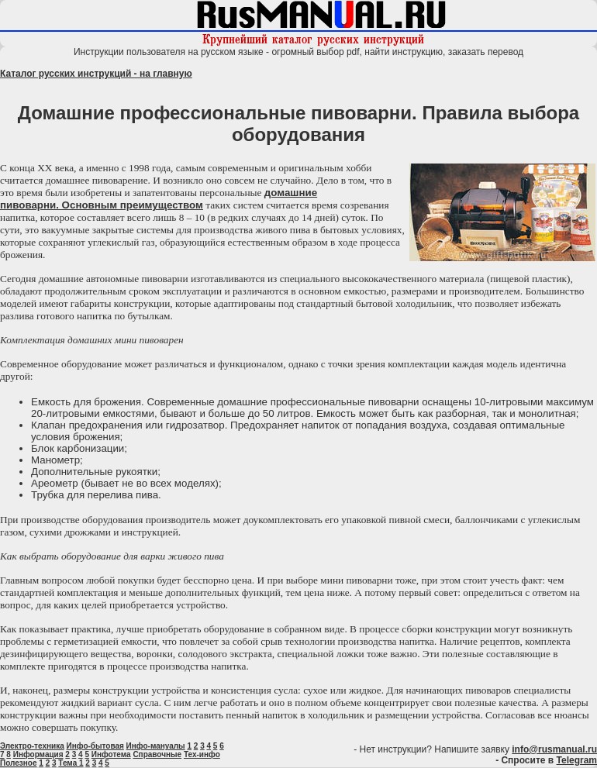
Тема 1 (70, 763)
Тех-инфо (202, 754)
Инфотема (111, 754)
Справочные (157, 754)
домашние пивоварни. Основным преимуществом (158, 199)
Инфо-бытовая (95, 746)
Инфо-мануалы (155, 746)
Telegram (577, 760)
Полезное (18, 763)
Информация (38, 754)
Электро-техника (32, 746)
